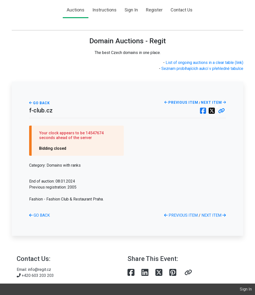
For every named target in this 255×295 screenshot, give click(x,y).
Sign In (131, 9)
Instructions (104, 9)
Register (154, 9)
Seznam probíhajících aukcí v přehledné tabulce (202, 68)
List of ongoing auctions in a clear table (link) (204, 62)
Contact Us (181, 9)
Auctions (75, 9)
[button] (221, 111)
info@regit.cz (39, 269)
